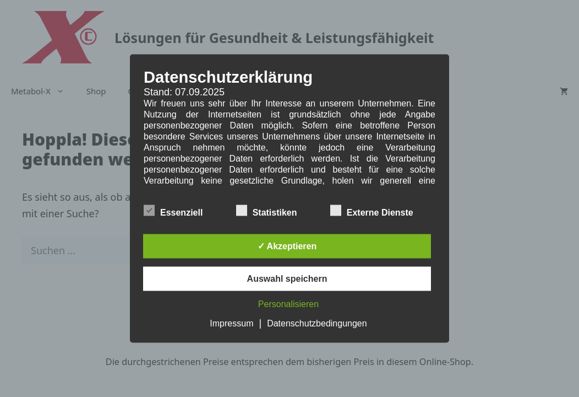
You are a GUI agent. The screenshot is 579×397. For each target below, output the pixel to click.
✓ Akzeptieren (287, 246)
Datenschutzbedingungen (317, 323)
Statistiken (266, 210)
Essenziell (173, 210)
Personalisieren (288, 304)
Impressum (231, 323)
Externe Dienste (371, 210)
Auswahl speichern (287, 278)
